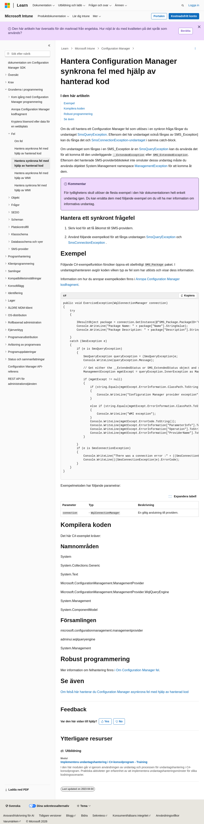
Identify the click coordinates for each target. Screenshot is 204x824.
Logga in (193, 5)
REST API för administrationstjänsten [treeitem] (22, 381)
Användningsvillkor (168, 815)
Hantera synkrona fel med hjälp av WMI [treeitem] (30, 188)
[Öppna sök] (183, 5)
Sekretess (99, 815)
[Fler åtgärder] (195, 48)
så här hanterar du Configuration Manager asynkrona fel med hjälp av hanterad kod (129, 692)
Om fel (65, 692)
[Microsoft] (7, 5)
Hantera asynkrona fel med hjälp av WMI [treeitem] (31, 175)
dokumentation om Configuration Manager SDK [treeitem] (28, 65)
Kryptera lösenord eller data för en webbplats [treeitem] (30, 124)
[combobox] (27, 54)
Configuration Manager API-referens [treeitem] (25, 369)
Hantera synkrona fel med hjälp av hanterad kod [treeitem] (31, 163)
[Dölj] (49, 45)
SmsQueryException (92, 134)
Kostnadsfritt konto (184, 16)
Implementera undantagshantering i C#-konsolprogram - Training (104, 762)
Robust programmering (78, 114)
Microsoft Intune (85, 48)
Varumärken (10, 821)
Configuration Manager (115, 48)
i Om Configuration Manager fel (136, 670)
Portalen (159, 16)
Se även (69, 119)
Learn (64, 48)
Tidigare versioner (50, 815)
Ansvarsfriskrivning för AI (18, 815)
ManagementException (151, 166)
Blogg (69, 815)
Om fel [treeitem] (18, 141)
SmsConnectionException (86, 242)
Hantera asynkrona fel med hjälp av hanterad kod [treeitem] (31, 151)
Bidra (84, 815)
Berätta (185, 30)
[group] (130, 389)
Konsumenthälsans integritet (130, 815)
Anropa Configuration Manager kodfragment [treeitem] (30, 112)
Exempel (69, 103)
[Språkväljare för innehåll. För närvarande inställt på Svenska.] (13, 806)
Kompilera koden (74, 108)
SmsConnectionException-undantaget (118, 140)
